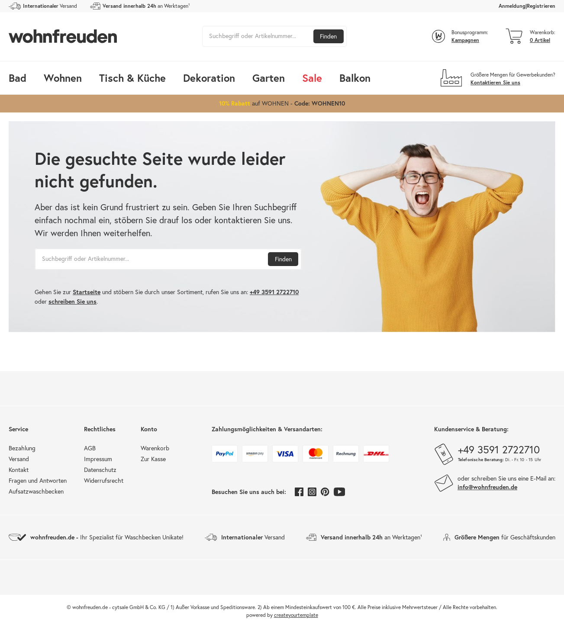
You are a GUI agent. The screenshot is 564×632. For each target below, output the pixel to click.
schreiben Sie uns (72, 301)
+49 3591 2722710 (274, 292)
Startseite (86, 292)
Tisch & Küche (132, 78)
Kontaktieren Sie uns (495, 82)
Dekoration (209, 78)
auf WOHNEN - (282, 103)
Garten (268, 78)
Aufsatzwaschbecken (36, 491)
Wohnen (63, 78)
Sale (312, 78)
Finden (328, 36)
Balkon (355, 78)
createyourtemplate (296, 615)
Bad (17, 78)
